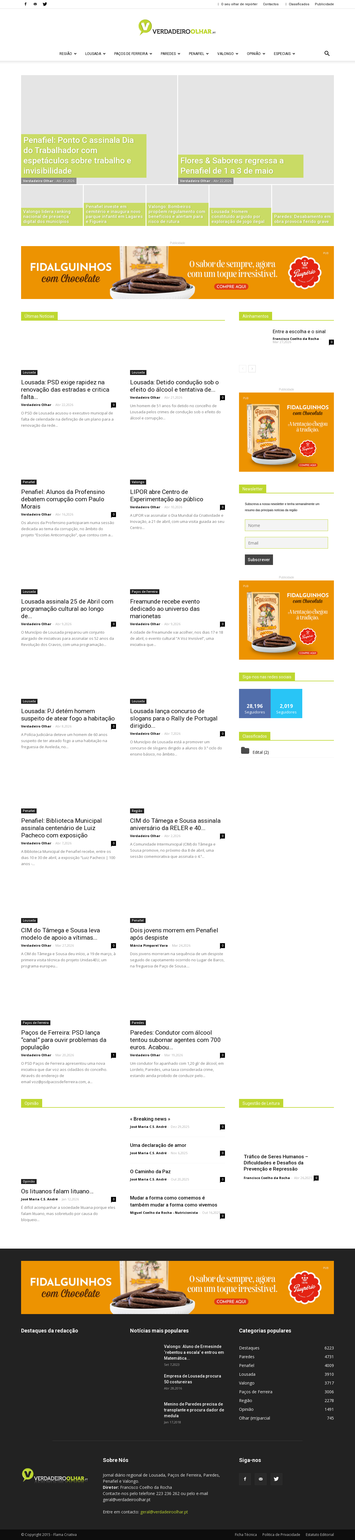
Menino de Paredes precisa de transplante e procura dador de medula (194, 1410)
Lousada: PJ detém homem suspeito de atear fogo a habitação (68, 715)
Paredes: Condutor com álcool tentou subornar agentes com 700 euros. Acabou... (175, 1040)
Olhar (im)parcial (254, 1418)
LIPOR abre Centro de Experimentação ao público (166, 495)
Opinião (256, 54)
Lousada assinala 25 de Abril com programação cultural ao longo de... (67, 609)
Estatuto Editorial (320, 1534)
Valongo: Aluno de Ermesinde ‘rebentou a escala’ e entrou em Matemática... (194, 1352)
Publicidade (324, 4)
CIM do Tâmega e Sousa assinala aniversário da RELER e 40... (175, 824)
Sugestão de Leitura (261, 1103)
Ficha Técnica (246, 1534)
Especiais (284, 54)
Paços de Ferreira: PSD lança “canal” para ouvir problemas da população (63, 1040)
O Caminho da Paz (150, 1171)
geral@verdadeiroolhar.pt (164, 1512)
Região (68, 54)
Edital (257, 752)
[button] (327, 54)
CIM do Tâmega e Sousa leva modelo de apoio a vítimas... (60, 934)
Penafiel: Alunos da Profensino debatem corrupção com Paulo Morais (63, 499)
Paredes (170, 54)
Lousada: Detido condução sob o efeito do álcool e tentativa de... (174, 386)
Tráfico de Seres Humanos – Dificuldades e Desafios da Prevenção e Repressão (276, 1163)
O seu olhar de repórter (236, 4)
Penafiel (199, 54)
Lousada (95, 54)
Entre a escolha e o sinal (299, 331)
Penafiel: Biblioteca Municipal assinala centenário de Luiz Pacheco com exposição (61, 828)
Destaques (249, 1348)
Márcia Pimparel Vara (149, 945)
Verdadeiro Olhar (38, 181)
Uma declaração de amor (158, 1145)
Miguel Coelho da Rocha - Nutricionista (164, 1212)
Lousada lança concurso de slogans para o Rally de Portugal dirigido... (174, 718)
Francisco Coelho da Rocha (296, 338)
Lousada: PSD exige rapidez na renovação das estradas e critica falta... (65, 389)
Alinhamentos (256, 316)
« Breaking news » (150, 1119)
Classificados (296, 4)
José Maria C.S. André (39, 1199)
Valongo (227, 54)
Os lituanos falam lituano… (57, 1191)
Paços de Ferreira (133, 54)
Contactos (271, 4)
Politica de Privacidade (281, 1534)
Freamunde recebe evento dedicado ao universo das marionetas (165, 609)
